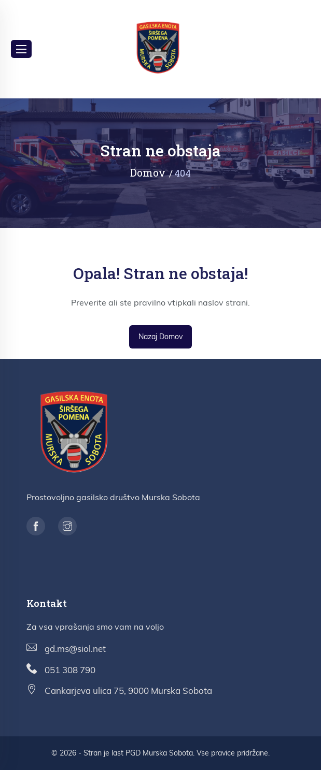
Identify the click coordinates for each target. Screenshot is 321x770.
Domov (147, 172)
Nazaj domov (160, 336)
